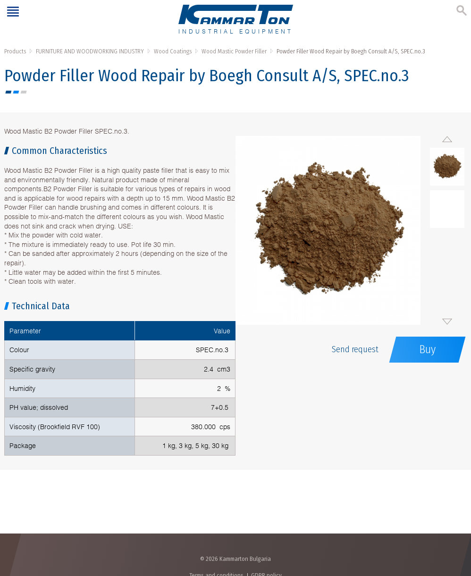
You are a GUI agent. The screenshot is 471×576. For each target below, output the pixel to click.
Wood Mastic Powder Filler (234, 51)
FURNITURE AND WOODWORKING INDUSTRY (90, 51)
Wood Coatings (173, 51)
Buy (427, 349)
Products (15, 51)
